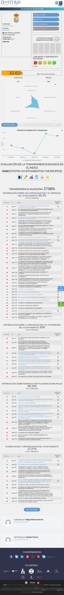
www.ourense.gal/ (8, 26)
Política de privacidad (37, 592)
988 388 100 (6, 30)
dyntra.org (36, 588)
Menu (60, 4)
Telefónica (46, 584)
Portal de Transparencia (40, 24)
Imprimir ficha (38, 19)
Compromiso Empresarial (55, 584)
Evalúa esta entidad (39, 15)
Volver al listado (9, 125)
